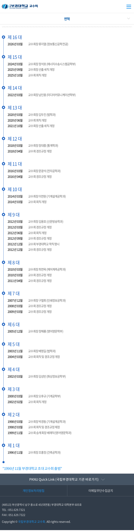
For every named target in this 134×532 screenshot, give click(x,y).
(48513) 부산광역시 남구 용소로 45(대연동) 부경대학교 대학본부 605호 (42, 506)
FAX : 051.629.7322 (13, 517)
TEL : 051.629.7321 (13, 512)
